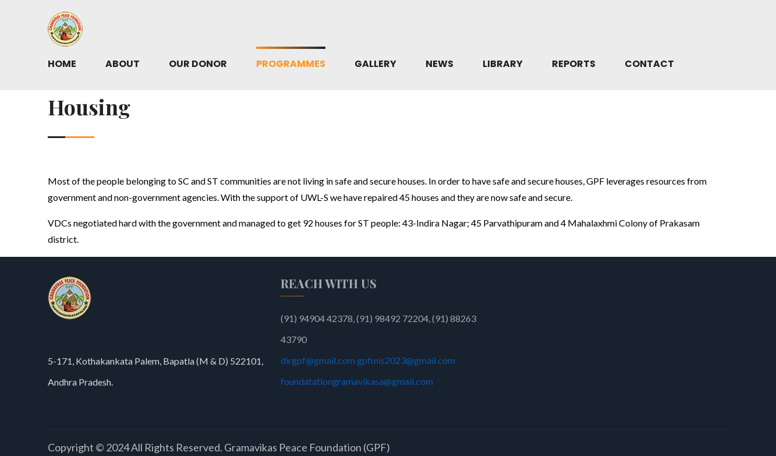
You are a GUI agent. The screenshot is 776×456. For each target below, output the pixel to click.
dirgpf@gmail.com (319, 363)
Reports (574, 63)
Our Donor (198, 63)
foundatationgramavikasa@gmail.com (357, 384)
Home (62, 63)
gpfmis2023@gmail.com (406, 363)
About (122, 63)
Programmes (290, 63)
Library (503, 63)
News (439, 63)
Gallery (375, 63)
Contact (649, 63)
